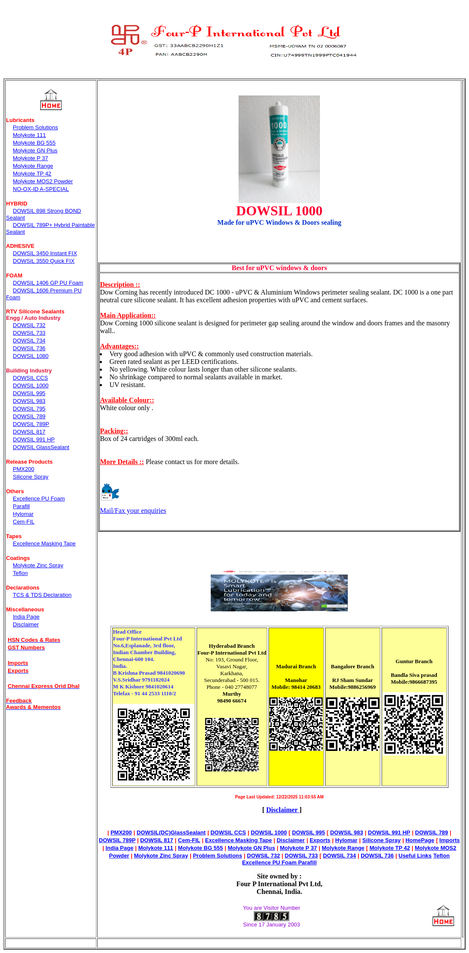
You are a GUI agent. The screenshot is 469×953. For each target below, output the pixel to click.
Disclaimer (282, 809)
